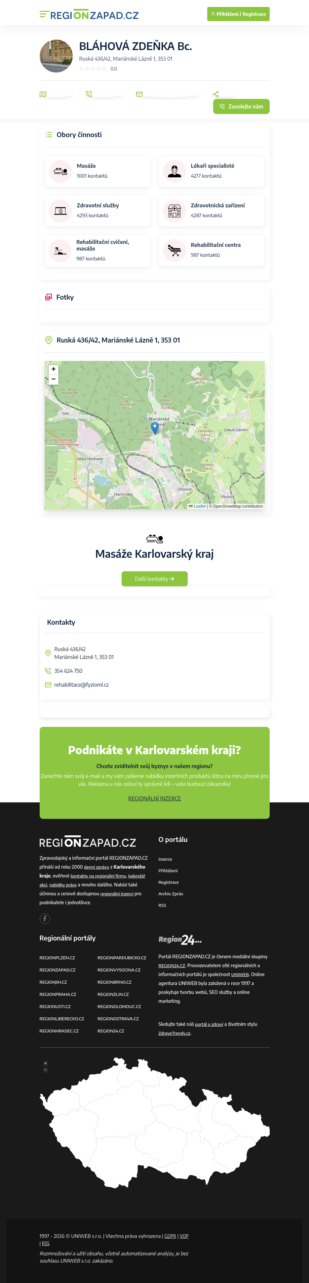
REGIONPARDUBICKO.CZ (123, 957)
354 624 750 (69, 671)
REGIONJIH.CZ (54, 982)
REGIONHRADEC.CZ (60, 1030)
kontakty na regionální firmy (100, 876)
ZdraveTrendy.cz (176, 1033)
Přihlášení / (226, 14)
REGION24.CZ (111, 1030)
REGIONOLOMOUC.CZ (120, 1006)
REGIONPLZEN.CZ (59, 957)
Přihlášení (169, 870)
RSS (163, 905)
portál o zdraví (210, 1024)
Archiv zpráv (172, 893)
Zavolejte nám (241, 106)
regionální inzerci (117, 893)
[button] (155, 428)
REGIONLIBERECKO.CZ (63, 1018)
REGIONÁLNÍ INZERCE (154, 798)
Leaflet (197, 506)
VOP (45, 1243)
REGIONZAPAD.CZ (59, 969)
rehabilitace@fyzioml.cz (82, 684)
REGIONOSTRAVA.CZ (119, 1018)
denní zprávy (97, 867)
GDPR (170, 1236)
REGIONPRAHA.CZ (59, 994)
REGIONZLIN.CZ (114, 994)
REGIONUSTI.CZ (56, 1006)
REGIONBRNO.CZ (115, 982)
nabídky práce (64, 884)
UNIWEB (240, 974)
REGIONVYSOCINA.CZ (120, 969)
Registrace (254, 14)
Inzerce (166, 859)
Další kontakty (154, 579)
